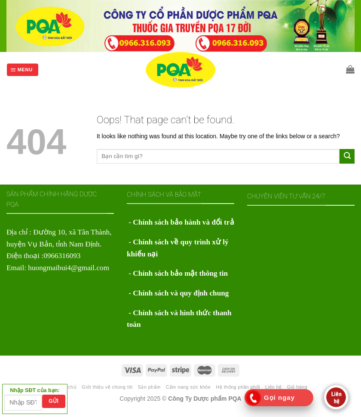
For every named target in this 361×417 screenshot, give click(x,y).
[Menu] (22, 70)
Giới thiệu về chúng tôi (107, 387)
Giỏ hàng (297, 387)
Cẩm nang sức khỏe (188, 387)
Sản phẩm (149, 387)
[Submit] (347, 156)
